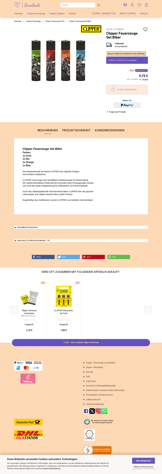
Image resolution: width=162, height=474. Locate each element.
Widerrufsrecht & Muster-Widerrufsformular (105, 390)
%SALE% (144, 13)
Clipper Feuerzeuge (36, 13)
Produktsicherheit (76, 130)
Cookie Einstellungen (95, 404)
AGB (88, 376)
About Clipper (127, 13)
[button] (125, 5)
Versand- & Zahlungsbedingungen (101, 386)
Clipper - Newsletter (103, 13)
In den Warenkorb (124, 89)
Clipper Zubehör (56, 13)
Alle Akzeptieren (143, 461)
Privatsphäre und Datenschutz (99, 395)
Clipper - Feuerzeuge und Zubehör (100, 363)
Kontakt (89, 372)
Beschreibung (48, 130)
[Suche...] (98, 5)
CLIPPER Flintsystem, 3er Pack (63, 311)
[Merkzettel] (139, 5)
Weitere (72, 13)
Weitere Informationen (143, 467)
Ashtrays (18, 13)
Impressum (91, 381)
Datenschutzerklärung (51, 468)
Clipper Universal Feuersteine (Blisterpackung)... (29, 312)
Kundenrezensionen (109, 130)
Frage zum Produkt (117, 112)
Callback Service (93, 399)
